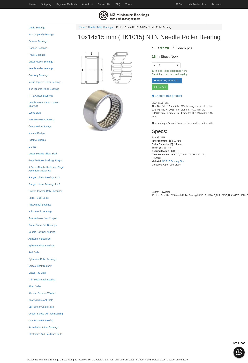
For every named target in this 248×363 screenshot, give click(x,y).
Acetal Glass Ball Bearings (42, 225)
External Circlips (37, 140)
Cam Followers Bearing (40, 320)
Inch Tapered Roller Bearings (43, 89)
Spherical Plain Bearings (41, 245)
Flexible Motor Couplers (41, 119)
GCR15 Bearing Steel (173, 161)
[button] (239, 352)
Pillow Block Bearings (39, 204)
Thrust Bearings (36, 54)
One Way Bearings (38, 75)
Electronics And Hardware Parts (45, 334)
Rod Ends (33, 252)
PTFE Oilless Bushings (40, 95)
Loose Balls (34, 112)
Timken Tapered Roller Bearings (45, 191)
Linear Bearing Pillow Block (42, 153)
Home (82, 27)
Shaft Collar (34, 286)
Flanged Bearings (37, 48)
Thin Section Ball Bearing (41, 279)
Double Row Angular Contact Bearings (43, 104)
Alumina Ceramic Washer (41, 293)
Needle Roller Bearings (40, 68)
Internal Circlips (36, 133)
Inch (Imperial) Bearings (41, 34)
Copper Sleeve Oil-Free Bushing (45, 313)
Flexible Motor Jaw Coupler (42, 218)
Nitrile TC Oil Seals (38, 197)
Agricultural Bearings (39, 238)
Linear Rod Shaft (37, 272)
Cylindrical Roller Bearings (42, 259)
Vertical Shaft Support (39, 266)
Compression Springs (39, 126)
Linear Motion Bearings (40, 61)
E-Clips (32, 146)
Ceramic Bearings (37, 41)
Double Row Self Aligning (41, 232)
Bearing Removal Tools (40, 300)
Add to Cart (160, 87)
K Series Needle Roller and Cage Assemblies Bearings (46, 169)
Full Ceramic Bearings (40, 211)
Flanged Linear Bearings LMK (44, 177)
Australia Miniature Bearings (43, 327)
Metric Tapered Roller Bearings (44, 82)
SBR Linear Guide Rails (41, 306)
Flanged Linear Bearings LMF (44, 184)
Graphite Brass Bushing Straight (45, 160)
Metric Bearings (36, 27)
